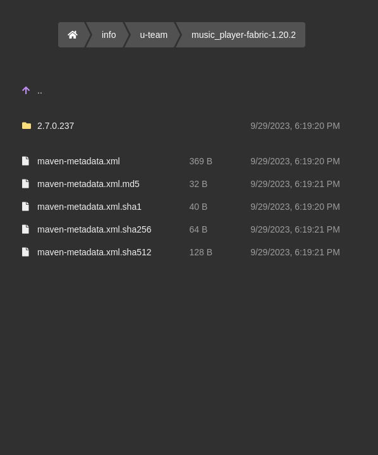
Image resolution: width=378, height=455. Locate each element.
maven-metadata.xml (78, 161)
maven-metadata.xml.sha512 (94, 252)
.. (39, 90)
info (109, 35)
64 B (199, 229)
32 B (199, 184)
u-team (154, 35)
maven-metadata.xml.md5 (88, 184)
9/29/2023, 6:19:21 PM (295, 184)
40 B (199, 207)
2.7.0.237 (55, 126)
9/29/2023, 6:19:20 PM (295, 126)
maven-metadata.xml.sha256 (94, 229)
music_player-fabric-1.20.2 (244, 35)
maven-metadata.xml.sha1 (89, 207)
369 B (201, 161)
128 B (201, 252)
